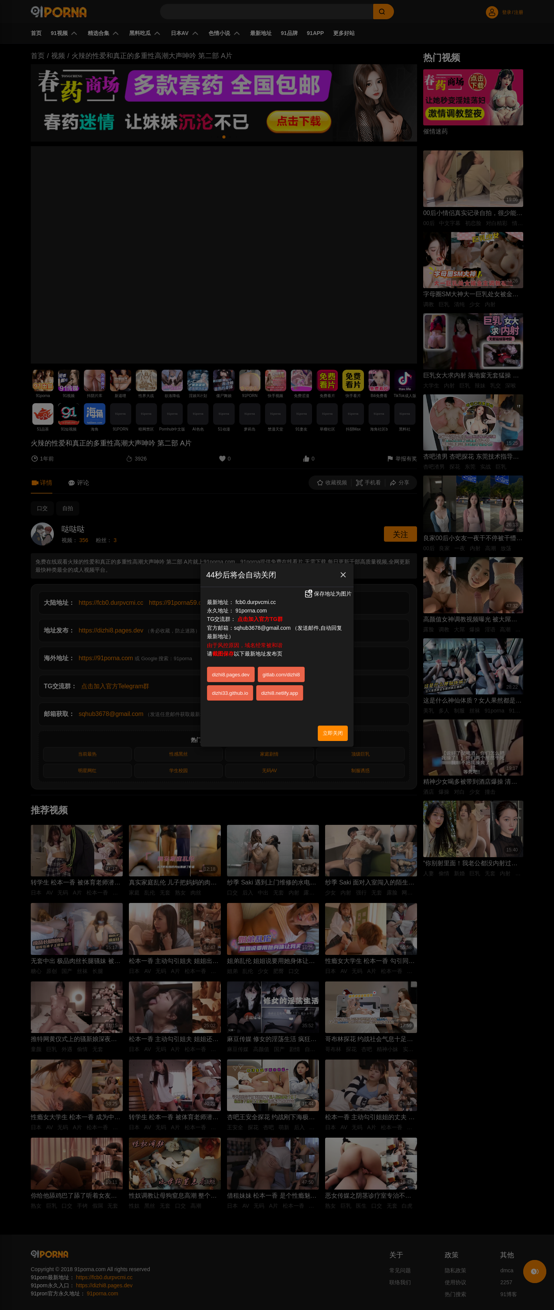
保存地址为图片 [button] (328, 593)
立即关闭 (333, 733)
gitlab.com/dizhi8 (281, 675)
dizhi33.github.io (230, 693)
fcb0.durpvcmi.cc (255, 602)
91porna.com (251, 610)
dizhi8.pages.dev (231, 675)
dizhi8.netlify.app (279, 693)
